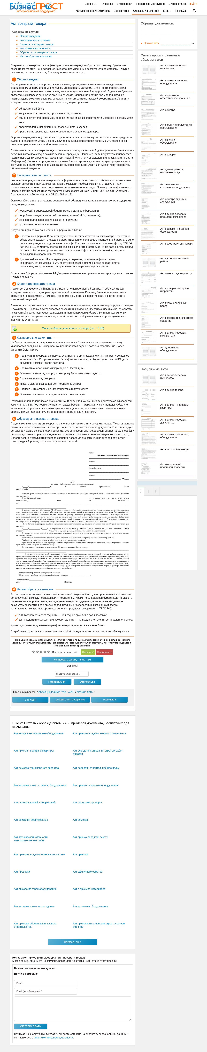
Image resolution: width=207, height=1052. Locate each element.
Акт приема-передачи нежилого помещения (99, 733)
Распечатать (109, 699)
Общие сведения (29, 36)
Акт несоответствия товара (176, 243)
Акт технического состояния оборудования (40, 785)
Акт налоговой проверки (87, 802)
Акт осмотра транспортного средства (36, 768)
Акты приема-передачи (158, 34)
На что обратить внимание (35, 56)
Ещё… (167, 10)
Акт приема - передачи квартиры (34, 750)
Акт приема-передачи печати (90, 837)
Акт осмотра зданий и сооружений (35, 802)
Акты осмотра (152, 30)
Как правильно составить (34, 40)
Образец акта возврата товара (38, 52)
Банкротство (121, 10)
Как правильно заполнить (35, 48)
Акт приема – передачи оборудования (174, 82)
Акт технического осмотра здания (34, 906)
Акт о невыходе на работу (176, 273)
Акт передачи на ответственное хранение (175, 97)
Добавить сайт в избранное (70, 699)
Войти (192, 3)
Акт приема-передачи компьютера (173, 334)
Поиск (192, 10)
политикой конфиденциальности (53, 1037)
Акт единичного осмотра (87, 871)
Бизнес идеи (124, 3)
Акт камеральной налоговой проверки (172, 465)
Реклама (180, 10)
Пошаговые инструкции (150, 3)
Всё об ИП (91, 3)
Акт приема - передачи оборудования (95, 785)
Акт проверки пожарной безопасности (174, 230)
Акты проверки (153, 38)
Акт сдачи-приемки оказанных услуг (171, 171)
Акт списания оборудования (31, 819)
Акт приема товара (171, 390)
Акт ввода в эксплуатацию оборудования (39, 733)
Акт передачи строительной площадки (96, 768)
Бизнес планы (177, 3)
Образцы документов (146, 10)
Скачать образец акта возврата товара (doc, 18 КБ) (73, 328)
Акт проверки (22, 871)
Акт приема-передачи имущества (173, 67)
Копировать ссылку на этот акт (72, 659)
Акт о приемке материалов (89, 889)
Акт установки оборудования (90, 906)
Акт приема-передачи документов (173, 421)
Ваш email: (72, 665)
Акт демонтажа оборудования (169, 349)
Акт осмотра (80, 819)
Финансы (107, 3)
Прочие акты (151, 43)
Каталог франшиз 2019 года (93, 10)
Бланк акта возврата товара (36, 44)
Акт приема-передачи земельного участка (39, 854)
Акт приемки (80, 854)
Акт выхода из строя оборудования (35, 889)
